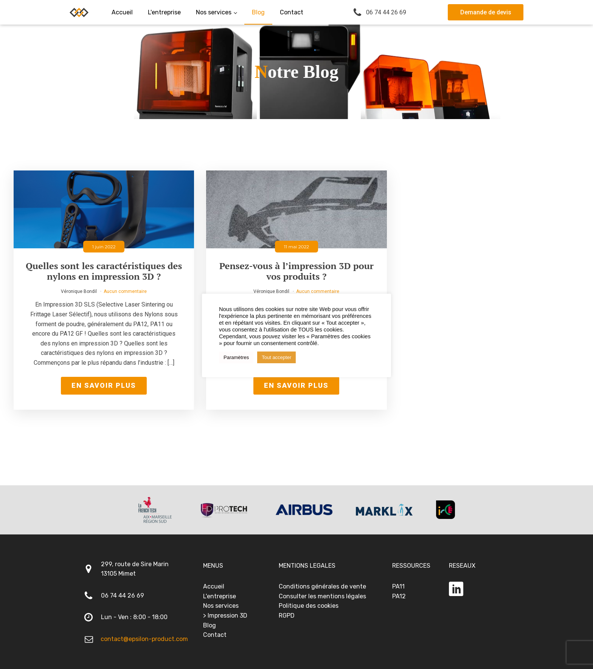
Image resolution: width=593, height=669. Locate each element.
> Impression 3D (225, 615)
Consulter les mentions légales (322, 596)
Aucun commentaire (125, 291)
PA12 (399, 596)
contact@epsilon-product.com (144, 639)
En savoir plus (103, 385)
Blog (209, 625)
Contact (215, 634)
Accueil (213, 586)
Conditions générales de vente (322, 586)
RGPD (287, 615)
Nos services (221, 605)
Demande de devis (485, 12)
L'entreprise (219, 596)
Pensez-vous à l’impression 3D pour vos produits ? (296, 271)
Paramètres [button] (236, 357)
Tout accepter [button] (276, 357)
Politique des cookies (308, 605)
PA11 (398, 586)
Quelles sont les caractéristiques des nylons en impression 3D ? (104, 271)
